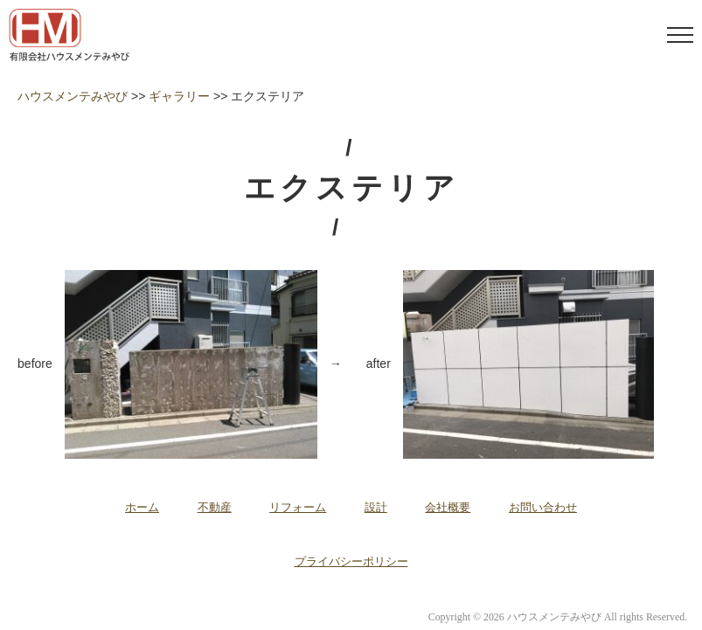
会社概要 (447, 507)
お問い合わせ (543, 507)
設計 (376, 507)
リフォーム (297, 507)
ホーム (142, 507)
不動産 (215, 507)
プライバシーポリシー (351, 561)
